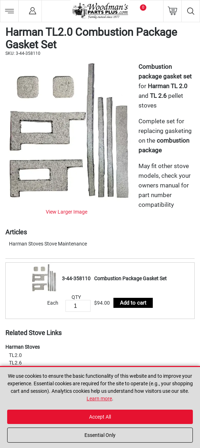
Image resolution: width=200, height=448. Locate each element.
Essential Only (100, 435)
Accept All (100, 417)
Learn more (99, 398)
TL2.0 (15, 355)
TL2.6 (15, 363)
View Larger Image (66, 212)
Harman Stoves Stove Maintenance (48, 244)
